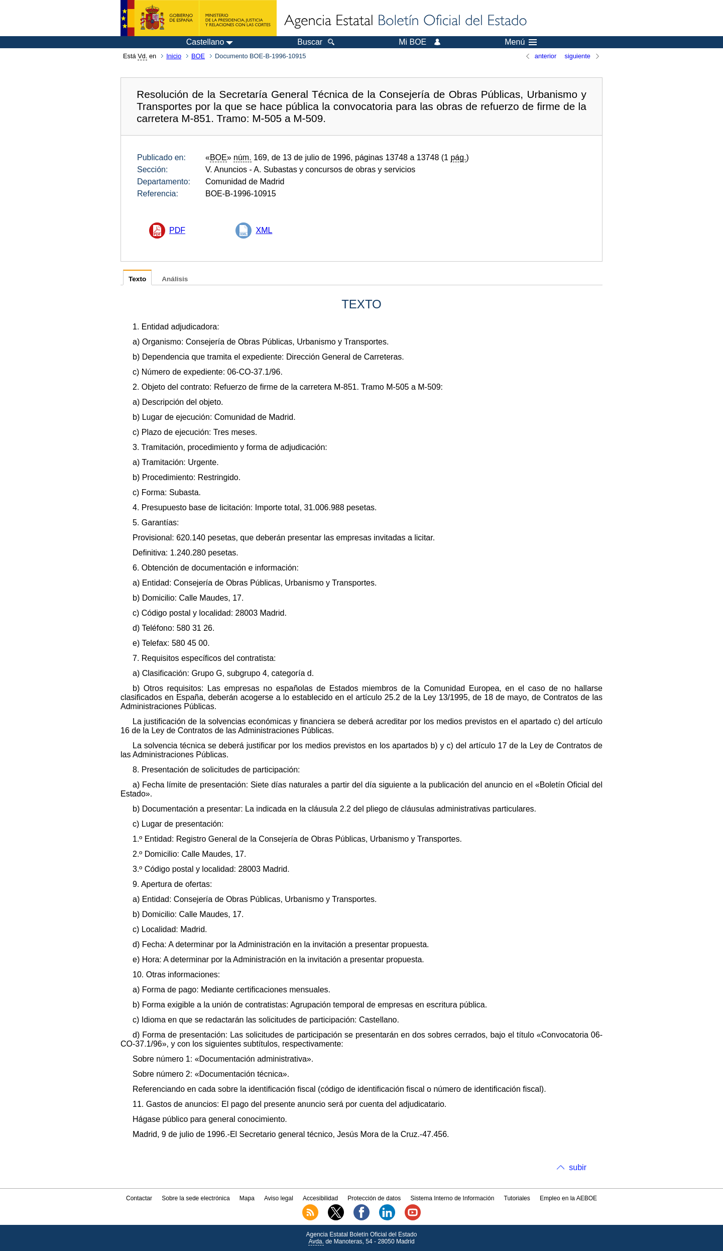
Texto (137, 279)
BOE (198, 56)
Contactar (139, 1198)
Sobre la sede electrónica (195, 1198)
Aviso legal (278, 1198)
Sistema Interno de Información (453, 1198)
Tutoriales (517, 1198)
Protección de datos (374, 1198)
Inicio (173, 56)
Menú (521, 42)
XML (264, 230)
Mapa (247, 1198)
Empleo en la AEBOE (568, 1198)
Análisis (175, 279)
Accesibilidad (320, 1198)
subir (577, 1167)
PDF (177, 230)
